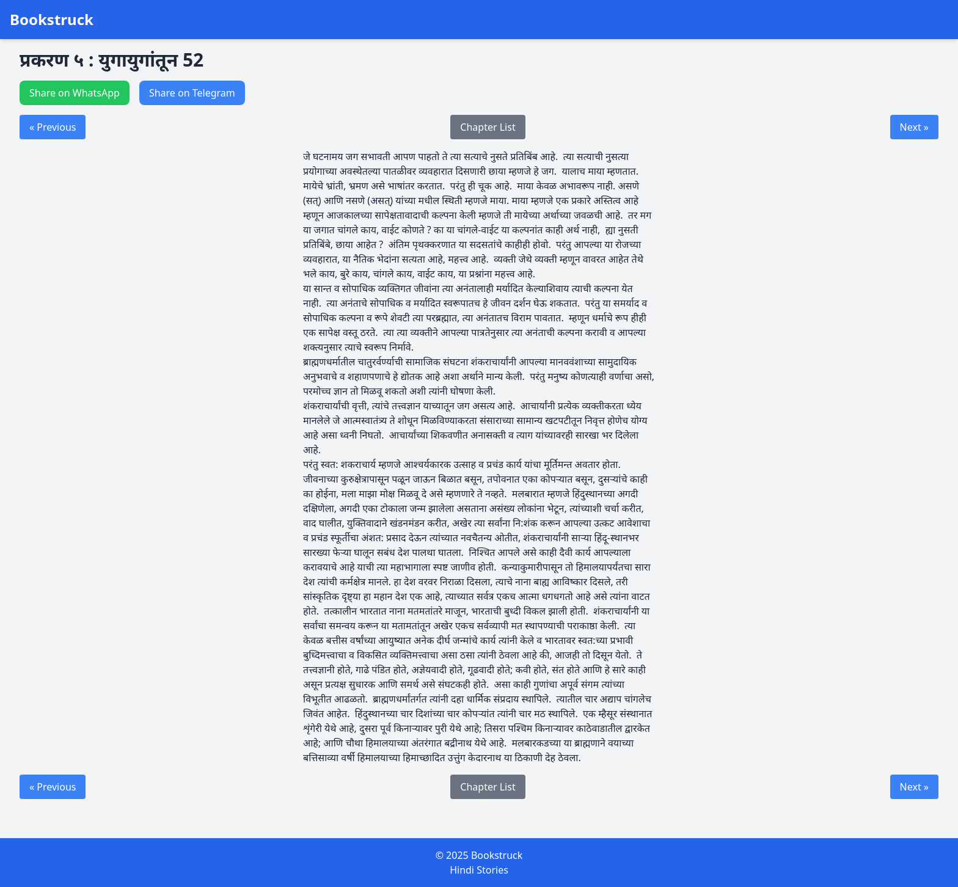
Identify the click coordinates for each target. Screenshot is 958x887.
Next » (914, 127)
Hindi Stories (479, 870)
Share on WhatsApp (74, 93)
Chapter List (487, 127)
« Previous (52, 127)
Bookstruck (51, 19)
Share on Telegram (192, 93)
